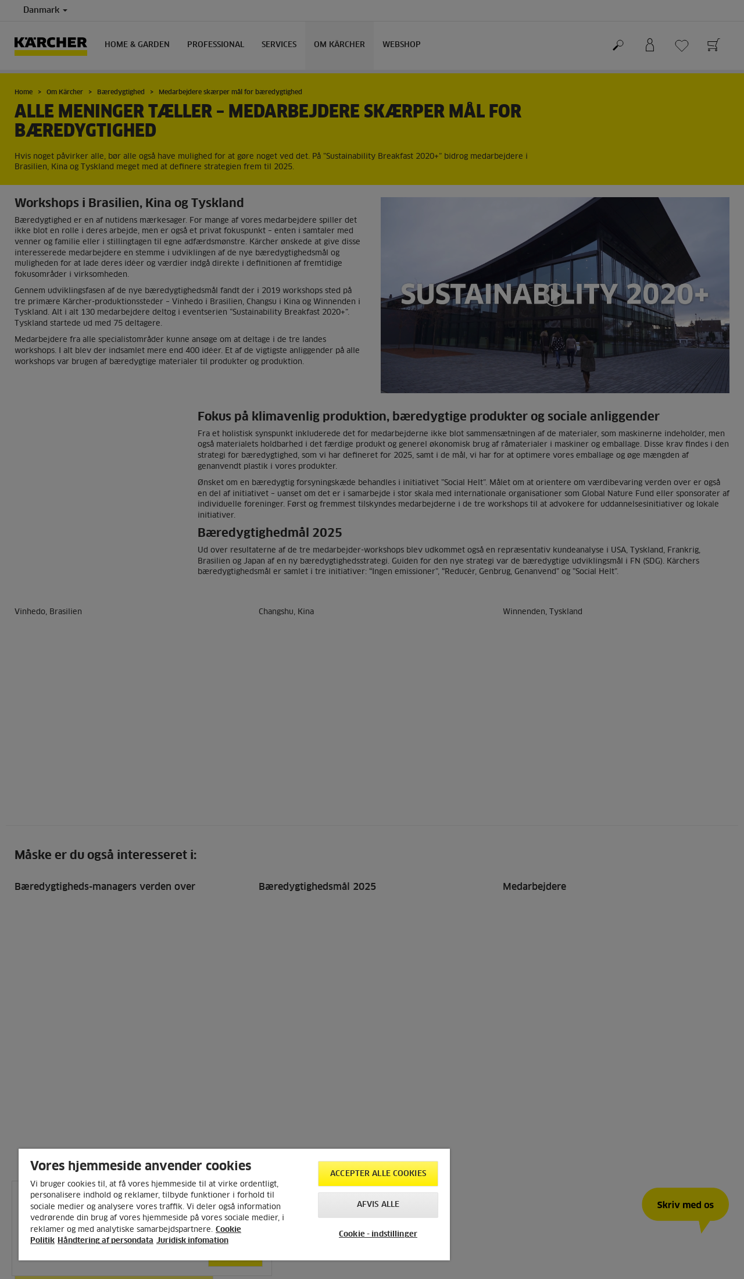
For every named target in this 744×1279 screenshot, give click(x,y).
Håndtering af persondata (105, 1241)
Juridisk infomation (192, 1241)
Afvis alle (378, 1205)
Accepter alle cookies (378, 1174)
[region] (234, 1204)
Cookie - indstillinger (378, 1234)
